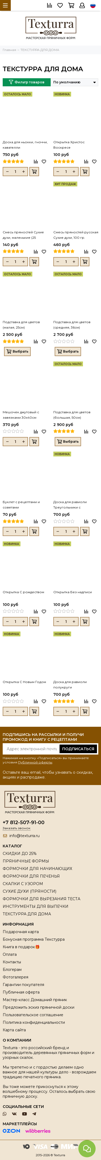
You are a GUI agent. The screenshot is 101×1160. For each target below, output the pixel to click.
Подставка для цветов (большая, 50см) (71, 414)
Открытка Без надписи (72, 592)
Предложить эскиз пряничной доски (38, 1007)
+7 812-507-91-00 (23, 822)
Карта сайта (14, 1030)
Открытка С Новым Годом (24, 682)
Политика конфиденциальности (34, 1022)
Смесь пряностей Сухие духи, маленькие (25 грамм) (23, 235)
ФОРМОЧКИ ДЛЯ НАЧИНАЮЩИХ (37, 868)
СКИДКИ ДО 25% (20, 853)
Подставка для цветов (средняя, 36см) (71, 324)
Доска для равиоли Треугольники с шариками (70, 505)
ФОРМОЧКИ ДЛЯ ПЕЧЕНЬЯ (31, 876)
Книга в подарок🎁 (21, 946)
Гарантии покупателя (23, 984)
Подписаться (78, 748)
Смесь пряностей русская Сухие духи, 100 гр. (75, 235)
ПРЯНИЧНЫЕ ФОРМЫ (26, 861)
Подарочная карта (21, 931)
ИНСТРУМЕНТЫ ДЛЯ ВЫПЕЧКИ (35, 906)
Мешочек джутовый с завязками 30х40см (21, 414)
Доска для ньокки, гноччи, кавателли (25, 144)
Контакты (12, 962)
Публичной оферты (35, 762)
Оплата (10, 954)
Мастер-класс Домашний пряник (35, 999)
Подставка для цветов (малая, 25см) (21, 324)
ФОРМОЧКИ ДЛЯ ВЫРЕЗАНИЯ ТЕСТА (41, 898)
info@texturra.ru (24, 835)
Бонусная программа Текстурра (34, 939)
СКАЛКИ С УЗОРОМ (23, 883)
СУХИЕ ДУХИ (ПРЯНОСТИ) (29, 891)
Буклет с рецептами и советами (21, 504)
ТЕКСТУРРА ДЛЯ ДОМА (27, 914)
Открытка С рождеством (23, 592)
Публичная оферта (21, 992)
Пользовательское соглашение (33, 1014)
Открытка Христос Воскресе (69, 144)
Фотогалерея (15, 977)
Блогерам (12, 969)
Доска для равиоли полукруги (70, 684)
